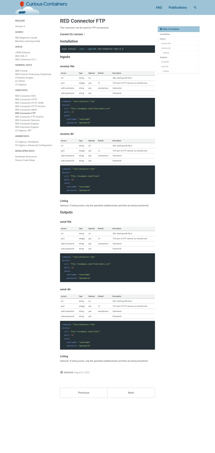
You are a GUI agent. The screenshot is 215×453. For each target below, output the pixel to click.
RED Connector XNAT (26, 113)
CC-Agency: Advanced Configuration (33, 149)
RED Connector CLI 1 (25, 61)
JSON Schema (22, 54)
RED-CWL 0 (21, 57)
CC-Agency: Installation (27, 145)
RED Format (21, 73)
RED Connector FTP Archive (29, 119)
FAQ (157, 7)
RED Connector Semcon (27, 123)
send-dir (166, 71)
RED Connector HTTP (26, 102)
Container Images (24, 80)
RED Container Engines (27, 126)
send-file (166, 66)
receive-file (167, 45)
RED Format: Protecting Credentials (33, 76)
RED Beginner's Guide (26, 39)
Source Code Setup (25, 164)
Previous (83, 417)
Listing (166, 55)
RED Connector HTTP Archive (30, 109)
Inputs (163, 40)
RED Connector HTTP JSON (29, 106)
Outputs (164, 60)
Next (131, 417)
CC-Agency (20, 87)
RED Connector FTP (25, 116)
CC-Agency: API (23, 133)
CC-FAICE (20, 83)
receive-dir (167, 50)
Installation (166, 35)
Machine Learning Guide (27, 42)
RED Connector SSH (25, 99)
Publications (175, 7)
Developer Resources (26, 161)
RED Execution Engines (27, 130)
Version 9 (20, 27)
